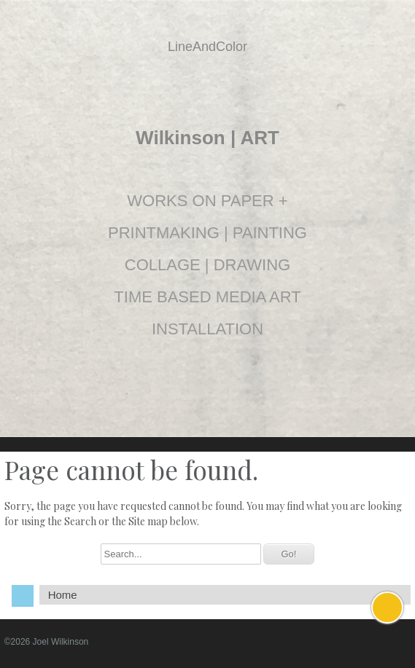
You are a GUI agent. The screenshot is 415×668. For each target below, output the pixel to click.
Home (62, 595)
